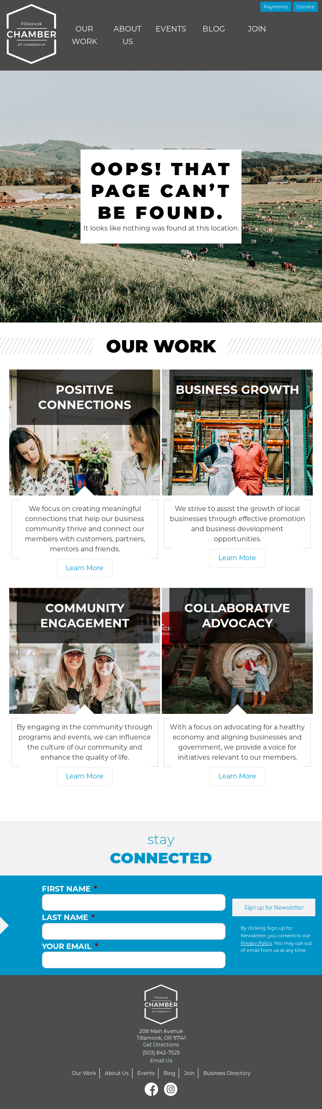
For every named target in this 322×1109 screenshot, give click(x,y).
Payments (276, 7)
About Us (127, 35)
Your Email (70, 946)
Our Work (84, 35)
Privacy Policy (256, 943)
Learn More (85, 568)
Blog (214, 29)
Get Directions (161, 1044)
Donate (305, 7)
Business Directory (227, 1073)
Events (171, 29)
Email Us (161, 1060)
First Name (69, 889)
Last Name (68, 917)
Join (257, 29)
